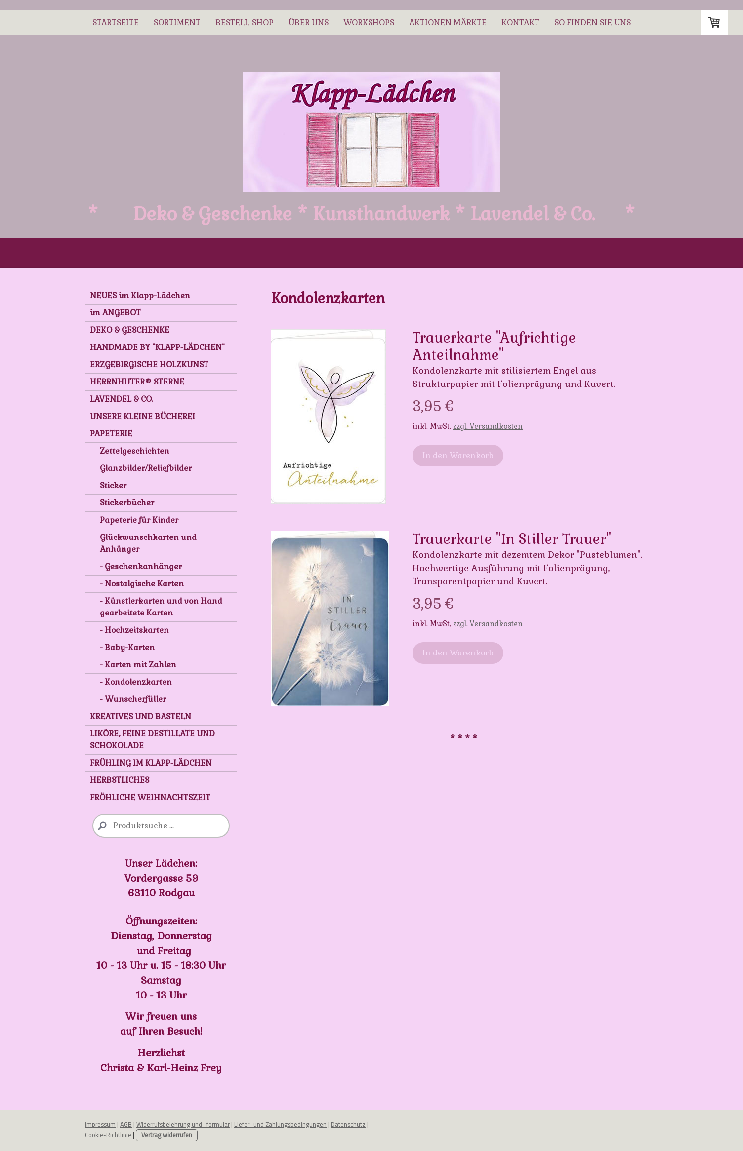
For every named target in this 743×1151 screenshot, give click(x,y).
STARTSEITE (115, 22)
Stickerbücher (127, 503)
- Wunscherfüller (133, 699)
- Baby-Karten (127, 647)
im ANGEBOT (115, 312)
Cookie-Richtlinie (108, 1135)
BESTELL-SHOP (244, 22)
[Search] (161, 826)
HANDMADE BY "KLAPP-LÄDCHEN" (157, 347)
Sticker (113, 485)
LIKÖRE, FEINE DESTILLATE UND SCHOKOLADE (152, 740)
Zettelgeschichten (134, 451)
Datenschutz (348, 1124)
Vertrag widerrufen (166, 1135)
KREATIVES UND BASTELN (140, 716)
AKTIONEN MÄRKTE (448, 22)
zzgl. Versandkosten (488, 426)
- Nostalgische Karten (142, 583)
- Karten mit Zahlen (138, 664)
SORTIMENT (177, 22)
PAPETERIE (111, 433)
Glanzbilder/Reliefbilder (146, 468)
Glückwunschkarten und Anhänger (148, 543)
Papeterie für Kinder (139, 520)
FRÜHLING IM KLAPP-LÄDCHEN (151, 763)
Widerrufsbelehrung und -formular (183, 1124)
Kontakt (520, 22)
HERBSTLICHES (119, 780)
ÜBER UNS (309, 22)
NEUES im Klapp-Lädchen (140, 295)
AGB (126, 1124)
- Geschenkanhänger (141, 566)
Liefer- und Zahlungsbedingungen (280, 1124)
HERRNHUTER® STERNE (137, 382)
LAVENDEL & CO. (121, 399)
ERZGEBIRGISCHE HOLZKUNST (149, 364)
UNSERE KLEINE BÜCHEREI (142, 416)
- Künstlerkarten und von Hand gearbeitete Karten (161, 607)
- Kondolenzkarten (136, 682)
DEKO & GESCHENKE (129, 330)
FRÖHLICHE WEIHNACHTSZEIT (150, 797)
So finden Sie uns (592, 22)
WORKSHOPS (368, 22)
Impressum (100, 1124)
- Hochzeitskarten (134, 630)
